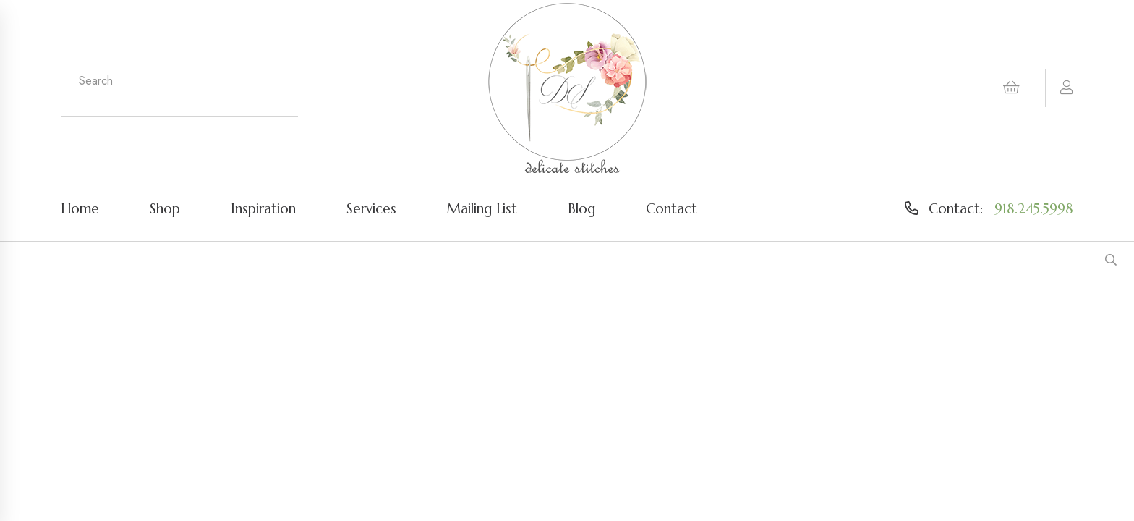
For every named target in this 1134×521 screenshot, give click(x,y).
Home (80, 208)
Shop (165, 208)
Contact (671, 208)
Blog (581, 208)
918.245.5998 (1033, 208)
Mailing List (482, 208)
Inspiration (263, 208)
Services (371, 208)
